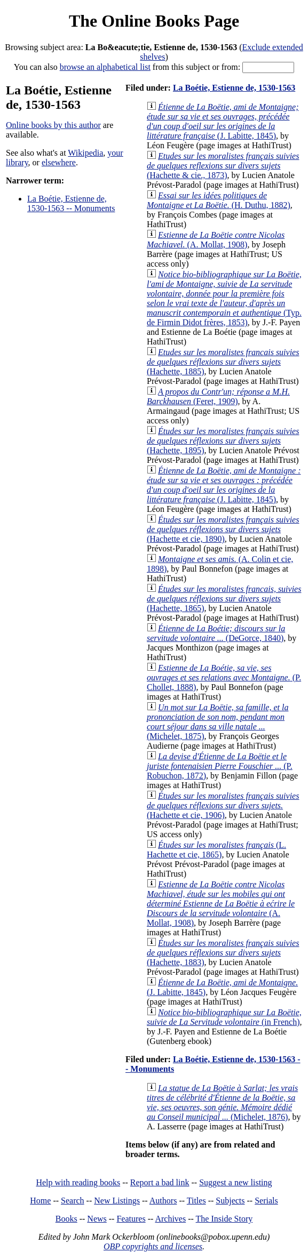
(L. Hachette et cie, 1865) (216, 849)
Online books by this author (53, 125)
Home (40, 1200)
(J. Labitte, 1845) (222, 121)
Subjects (230, 1200)
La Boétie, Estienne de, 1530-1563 (234, 87)
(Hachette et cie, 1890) (223, 529)
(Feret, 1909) (218, 396)
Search (72, 1200)
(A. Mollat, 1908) (216, 239)
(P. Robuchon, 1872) (220, 766)
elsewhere (59, 162)
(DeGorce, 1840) (216, 633)
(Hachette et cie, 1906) (223, 805)
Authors (163, 1200)
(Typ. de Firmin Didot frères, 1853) (224, 298)
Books (66, 1218)
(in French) (224, 1017)
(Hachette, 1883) (223, 952)
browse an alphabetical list (105, 66)
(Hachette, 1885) (223, 362)
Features (130, 1218)
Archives (170, 1218)
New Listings (117, 1200)
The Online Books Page (154, 20)
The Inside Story (224, 1218)
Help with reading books (78, 1182)
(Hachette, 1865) (224, 598)
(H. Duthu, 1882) (218, 200)
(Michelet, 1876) (222, 1102)
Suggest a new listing (235, 1182)
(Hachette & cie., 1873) (223, 165)
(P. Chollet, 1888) (224, 677)
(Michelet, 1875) (217, 722)
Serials (266, 1200)
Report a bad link (159, 1182)
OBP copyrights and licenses (153, 1246)
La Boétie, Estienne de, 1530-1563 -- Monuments (71, 203)
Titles (196, 1200)
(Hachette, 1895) (223, 441)
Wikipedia (85, 152)
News (96, 1218)
